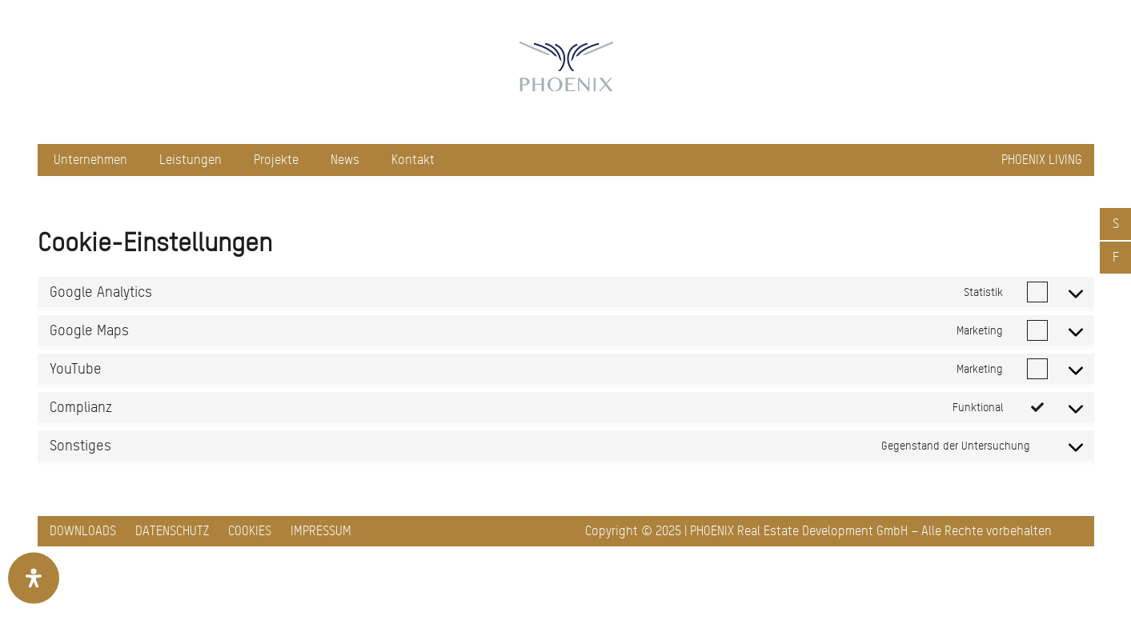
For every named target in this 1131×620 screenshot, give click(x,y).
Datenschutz (172, 530)
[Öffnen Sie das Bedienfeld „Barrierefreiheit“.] (33, 578)
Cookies (249, 530)
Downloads (83, 530)
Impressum (321, 530)
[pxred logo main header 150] (566, 72)
